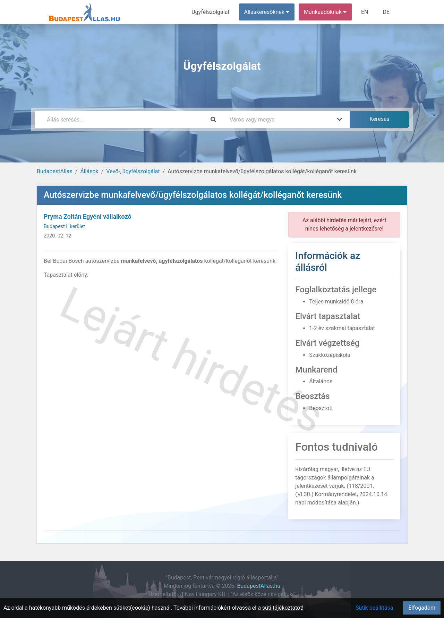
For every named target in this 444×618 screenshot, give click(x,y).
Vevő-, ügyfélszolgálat (133, 171)
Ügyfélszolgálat (210, 12)
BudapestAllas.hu (259, 586)
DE (386, 12)
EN (364, 12)
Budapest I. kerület (64, 226)
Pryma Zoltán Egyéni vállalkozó (87, 216)
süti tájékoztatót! (283, 607)
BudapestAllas (54, 171)
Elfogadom (421, 607)
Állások (89, 171)
